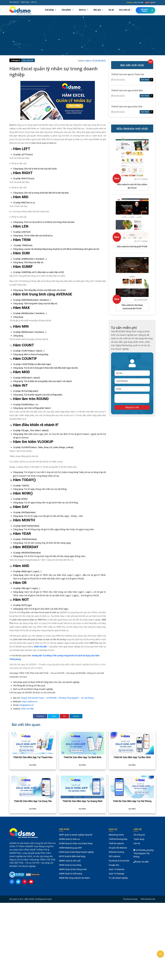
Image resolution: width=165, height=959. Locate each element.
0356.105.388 (138, 3)
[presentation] (131, 398)
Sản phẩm (68, 9)
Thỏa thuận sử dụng (130, 899)
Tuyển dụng (25, 2)
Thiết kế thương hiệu (118, 839)
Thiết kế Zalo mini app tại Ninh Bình (127, 90)
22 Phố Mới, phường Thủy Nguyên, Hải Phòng (143, 853)
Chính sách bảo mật (148, 899)
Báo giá (98, 9)
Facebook (40, 716)
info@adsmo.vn (26, 705)
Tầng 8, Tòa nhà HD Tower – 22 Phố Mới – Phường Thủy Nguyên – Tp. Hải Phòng (57, 698)
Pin (64, 716)
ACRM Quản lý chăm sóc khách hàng (75, 843)
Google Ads (114, 865)
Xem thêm (145, 80)
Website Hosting (116, 852)
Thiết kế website (116, 843)
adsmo (88, 60)
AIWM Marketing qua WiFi (70, 848)
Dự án (111, 10)
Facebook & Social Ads (119, 860)
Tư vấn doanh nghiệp (118, 878)
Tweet (53, 716)
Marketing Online (116, 835)
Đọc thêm (32, 765)
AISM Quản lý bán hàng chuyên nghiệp (76, 852)
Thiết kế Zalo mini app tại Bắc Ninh (126, 106)
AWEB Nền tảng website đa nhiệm (74, 878)
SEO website (114, 856)
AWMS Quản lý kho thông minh (73, 869)
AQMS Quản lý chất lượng (70, 873)
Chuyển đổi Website (118, 848)
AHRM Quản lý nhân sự (69, 839)
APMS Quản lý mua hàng (70, 865)
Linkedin (76, 716)
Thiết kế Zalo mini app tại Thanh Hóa (127, 74)
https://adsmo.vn (29, 701)
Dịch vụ (83, 9)
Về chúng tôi (14, 2)
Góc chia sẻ (126, 9)
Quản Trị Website (116, 869)
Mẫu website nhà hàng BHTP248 (132, 246)
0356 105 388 (27, 709)
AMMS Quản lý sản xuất (70, 860)
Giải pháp (50, 9)
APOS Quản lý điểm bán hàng (72, 856)
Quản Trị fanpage (116, 873)
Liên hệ (33, 2)
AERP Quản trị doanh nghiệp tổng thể (75, 835)
